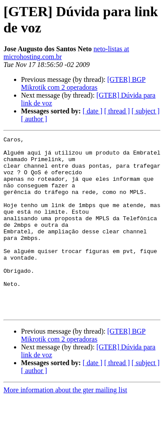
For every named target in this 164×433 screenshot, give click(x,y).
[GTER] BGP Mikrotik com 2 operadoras (83, 83)
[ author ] (34, 119)
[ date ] (92, 111)
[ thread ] (117, 111)
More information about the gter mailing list (65, 425)
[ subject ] (146, 111)
